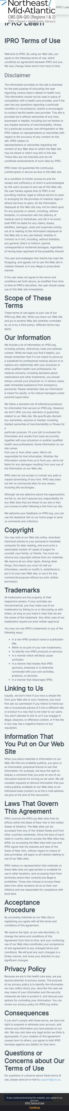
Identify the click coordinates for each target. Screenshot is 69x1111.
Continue (34, 1107)
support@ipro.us (50, 1079)
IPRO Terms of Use (34, 1103)
